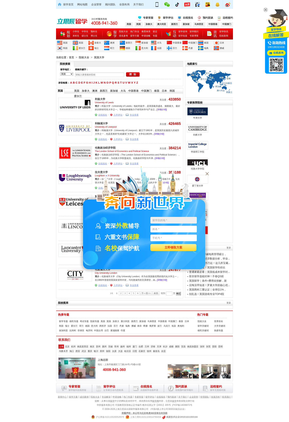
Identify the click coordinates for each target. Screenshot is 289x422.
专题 (155, 35)
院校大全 (123, 31)
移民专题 (73, 321)
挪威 (222, 48)
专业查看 (134, 115)
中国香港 (177, 42)
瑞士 (96, 48)
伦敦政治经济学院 (105, 147)
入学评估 (118, 115)
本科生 (76, 35)
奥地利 (180, 326)
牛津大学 (197, 113)
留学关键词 (203, 326)
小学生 (76, 31)
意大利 (144, 48)
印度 (123, 330)
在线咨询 (278, 52)
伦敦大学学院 (197, 164)
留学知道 (182, 35)
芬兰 (175, 48)
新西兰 (129, 42)
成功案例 (84, 397)
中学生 (85, 31)
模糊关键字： (81, 69)
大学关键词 (219, 326)
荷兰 (112, 48)
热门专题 (202, 314)
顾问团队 (110, 4)
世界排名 (218, 321)
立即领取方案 (173, 247)
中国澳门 (192, 42)
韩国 (65, 48)
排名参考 (123, 35)
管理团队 (204, 397)
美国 (65, 42)
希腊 (145, 326)
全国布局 (124, 4)
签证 (155, 31)
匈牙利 (89, 330)
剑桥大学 (197, 130)
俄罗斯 (152, 326)
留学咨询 (182, 31)
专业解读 (106, 397)
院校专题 (94, 321)
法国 (159, 48)
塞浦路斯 (114, 330)
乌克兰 (166, 326)
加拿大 (97, 42)
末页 (156, 293)
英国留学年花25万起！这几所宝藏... (209, 263)
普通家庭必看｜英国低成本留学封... (209, 271)
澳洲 (112, 42)
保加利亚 (63, 330)
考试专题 (84, 321)
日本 (222, 42)
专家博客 (194, 35)
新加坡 (144, 42)
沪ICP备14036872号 (182, 405)
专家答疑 (148, 17)
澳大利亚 (125, 321)
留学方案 (134, 35)
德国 (128, 48)
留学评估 (168, 17)
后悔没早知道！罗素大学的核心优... (209, 285)
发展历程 (215, 397)
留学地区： (65, 69)
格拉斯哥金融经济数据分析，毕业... (209, 258)
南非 (139, 326)
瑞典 (206, 48)
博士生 (94, 35)
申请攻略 (146, 35)
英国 (81, 42)
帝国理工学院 (197, 147)
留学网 (155, 401)
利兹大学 (100, 99)
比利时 (72, 330)
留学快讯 (223, 31)
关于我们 (138, 4)
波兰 (159, 326)
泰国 (206, 42)
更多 (229, 247)
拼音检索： (63, 83)
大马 (159, 42)
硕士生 (85, 35)
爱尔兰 (82, 48)
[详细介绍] (162, 109)
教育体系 (146, 31)
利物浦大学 (101, 123)
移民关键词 (203, 330)
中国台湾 (98, 330)
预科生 (94, 31)
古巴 (106, 330)
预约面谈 (208, 17)
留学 (112, 401)
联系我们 (226, 397)
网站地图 (82, 4)
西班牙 (102, 326)
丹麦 (190, 48)
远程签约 (228, 17)
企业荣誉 (96, 4)
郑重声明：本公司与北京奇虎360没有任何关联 (144, 413)
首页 (71, 57)
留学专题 (63, 321)
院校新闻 (223, 35)
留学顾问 (194, 31)
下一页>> (146, 293)
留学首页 (68, 4)
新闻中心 (62, 397)
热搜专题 (63, 314)
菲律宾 (81, 330)
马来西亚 (151, 321)
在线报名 (188, 17)
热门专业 (134, 31)
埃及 (174, 326)
